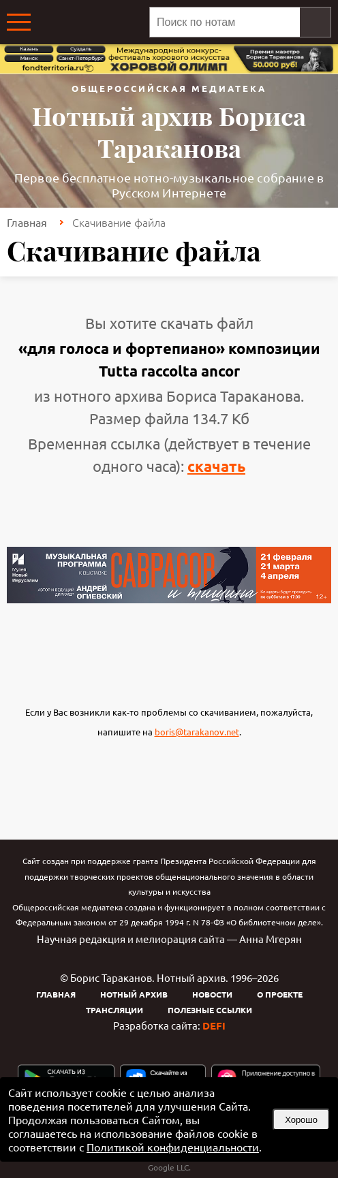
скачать (216, 466)
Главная (27, 222)
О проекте (280, 994)
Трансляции (114, 1009)
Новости (212, 994)
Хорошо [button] (301, 1120)
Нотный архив (134, 994)
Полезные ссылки (210, 1009)
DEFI (214, 1025)
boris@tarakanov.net (197, 731)
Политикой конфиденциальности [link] (173, 1146)
